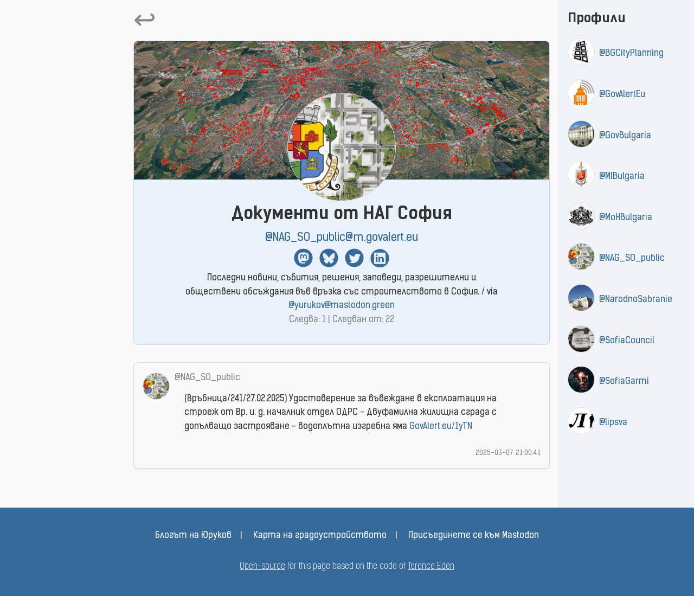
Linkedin (379, 258)
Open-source (262, 566)
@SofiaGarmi (624, 381)
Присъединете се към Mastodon (473, 535)
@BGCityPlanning (631, 53)
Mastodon (303, 258)
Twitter (354, 258)
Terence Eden (431, 566)
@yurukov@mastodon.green (341, 306)
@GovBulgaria (625, 136)
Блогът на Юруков (193, 535)
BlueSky (328, 258)
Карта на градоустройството (320, 535)
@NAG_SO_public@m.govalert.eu (341, 237)
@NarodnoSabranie (635, 300)
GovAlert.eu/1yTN (440, 426)
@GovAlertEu (622, 95)
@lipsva (613, 423)
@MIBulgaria (622, 176)
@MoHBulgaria (625, 218)
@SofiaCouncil (626, 341)
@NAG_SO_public (632, 258)
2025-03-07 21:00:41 (508, 453)
